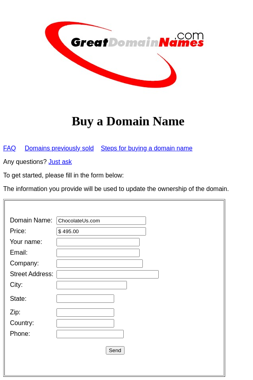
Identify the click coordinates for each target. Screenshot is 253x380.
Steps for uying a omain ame (146, 148)
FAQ (9, 148)
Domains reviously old (59, 148)
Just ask (60, 161)
